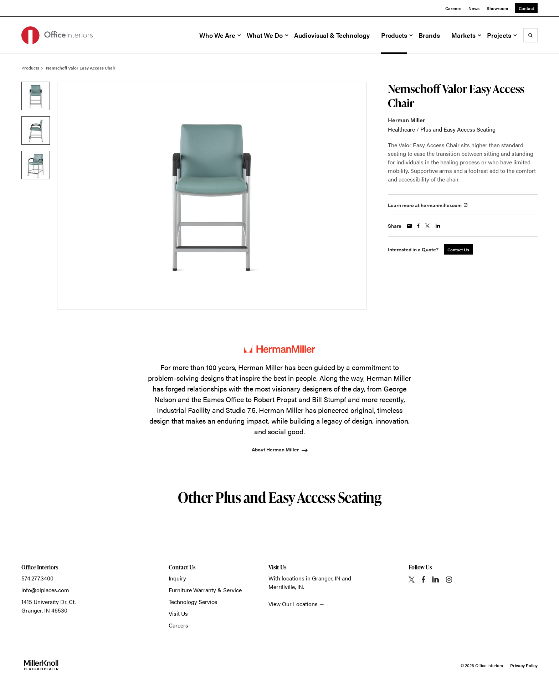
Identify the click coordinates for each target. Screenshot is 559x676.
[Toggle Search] (530, 35)
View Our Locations (293, 604)
